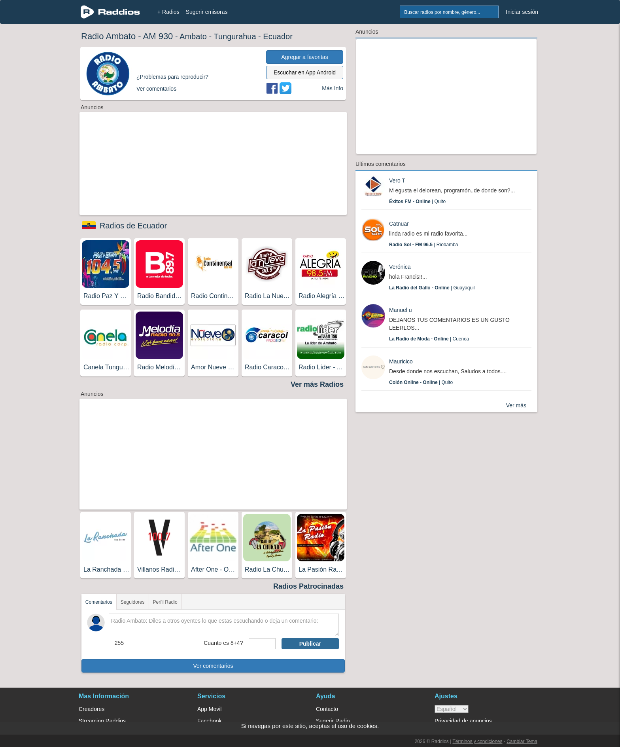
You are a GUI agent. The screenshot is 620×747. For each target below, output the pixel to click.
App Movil (209, 709)
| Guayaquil (432, 288)
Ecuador (278, 36)
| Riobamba (423, 244)
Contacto (327, 709)
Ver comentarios (213, 666)
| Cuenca (429, 339)
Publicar (310, 644)
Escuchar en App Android (305, 72)
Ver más (516, 405)
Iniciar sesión (522, 12)
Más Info (332, 88)
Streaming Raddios (102, 721)
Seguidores (133, 602)
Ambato (193, 36)
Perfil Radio (165, 602)
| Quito (417, 201)
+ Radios (168, 12)
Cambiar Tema (522, 741)
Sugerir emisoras (207, 12)
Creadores (91, 709)
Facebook (209, 721)
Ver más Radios (317, 384)
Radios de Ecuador (133, 225)
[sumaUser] (262, 643)
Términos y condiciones (477, 741)
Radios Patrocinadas (308, 586)
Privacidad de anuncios (463, 721)
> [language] (452, 709)
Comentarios (98, 602)
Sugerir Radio (333, 721)
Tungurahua (235, 36)
